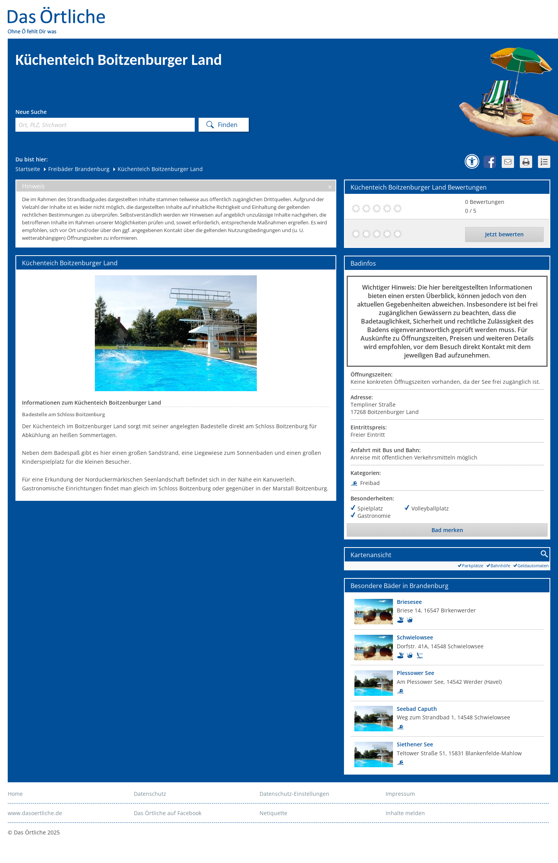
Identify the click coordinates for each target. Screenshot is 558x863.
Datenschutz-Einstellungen (294, 793)
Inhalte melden (405, 813)
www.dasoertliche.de (35, 813)
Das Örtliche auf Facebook (167, 813)
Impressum (400, 793)
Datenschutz (150, 793)
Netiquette (273, 813)
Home (15, 793)
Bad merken (447, 530)
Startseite (27, 169)
